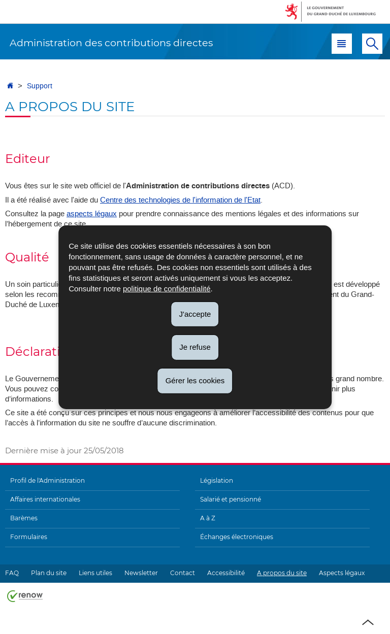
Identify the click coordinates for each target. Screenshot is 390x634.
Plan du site (49, 573)
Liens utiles (95, 573)
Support (39, 86)
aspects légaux (92, 214)
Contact (182, 573)
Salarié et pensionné (230, 499)
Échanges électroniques (236, 537)
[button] (342, 44)
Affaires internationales (45, 499)
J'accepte (195, 313)
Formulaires (28, 537)
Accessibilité (226, 573)
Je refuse (195, 347)
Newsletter (141, 573)
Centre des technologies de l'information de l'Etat (180, 200)
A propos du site (282, 573)
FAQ (12, 573)
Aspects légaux (342, 573)
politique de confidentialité (167, 288)
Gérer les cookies (195, 380)
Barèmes (24, 518)
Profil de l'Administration (47, 480)
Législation (216, 480)
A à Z (207, 518)
